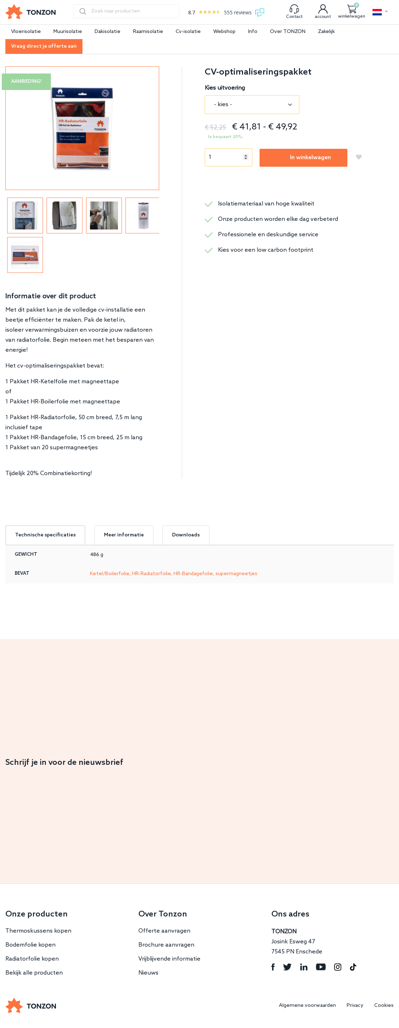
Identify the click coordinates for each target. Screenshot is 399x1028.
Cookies (384, 1006)
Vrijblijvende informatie (169, 959)
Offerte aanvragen (164, 931)
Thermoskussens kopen (38, 931)
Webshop (224, 32)
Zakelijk (326, 32)
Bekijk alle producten (34, 973)
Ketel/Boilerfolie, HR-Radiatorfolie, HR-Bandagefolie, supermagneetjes (173, 574)
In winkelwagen (310, 157)
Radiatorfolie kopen (32, 959)
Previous (7, 235)
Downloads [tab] (186, 535)
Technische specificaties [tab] (45, 535)
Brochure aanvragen (166, 945)
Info (252, 32)
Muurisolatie (67, 32)
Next (157, 235)
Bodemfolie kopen (30, 945)
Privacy (355, 1006)
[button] (380, 12)
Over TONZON (287, 32)
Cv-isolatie (188, 32)
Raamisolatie (148, 32)
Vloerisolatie (26, 32)
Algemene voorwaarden (307, 1006)
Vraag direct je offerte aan (44, 46)
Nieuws (148, 973)
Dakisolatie (107, 32)
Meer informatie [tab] (124, 535)
